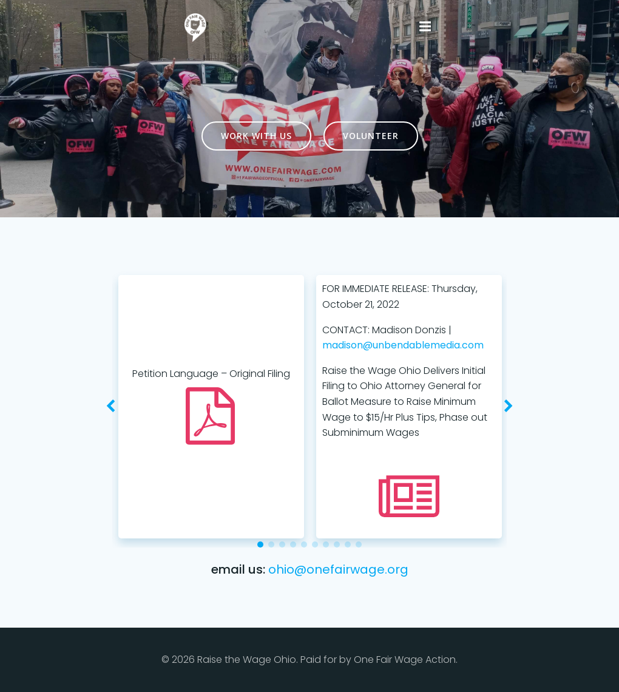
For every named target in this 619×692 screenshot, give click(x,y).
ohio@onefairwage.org (338, 569)
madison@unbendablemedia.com (402, 345)
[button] (260, 544)
